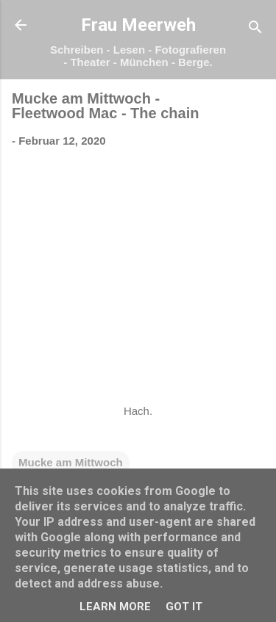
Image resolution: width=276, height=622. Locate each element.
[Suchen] (255, 29)
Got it (184, 606)
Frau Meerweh (138, 25)
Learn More (115, 606)
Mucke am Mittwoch (70, 462)
